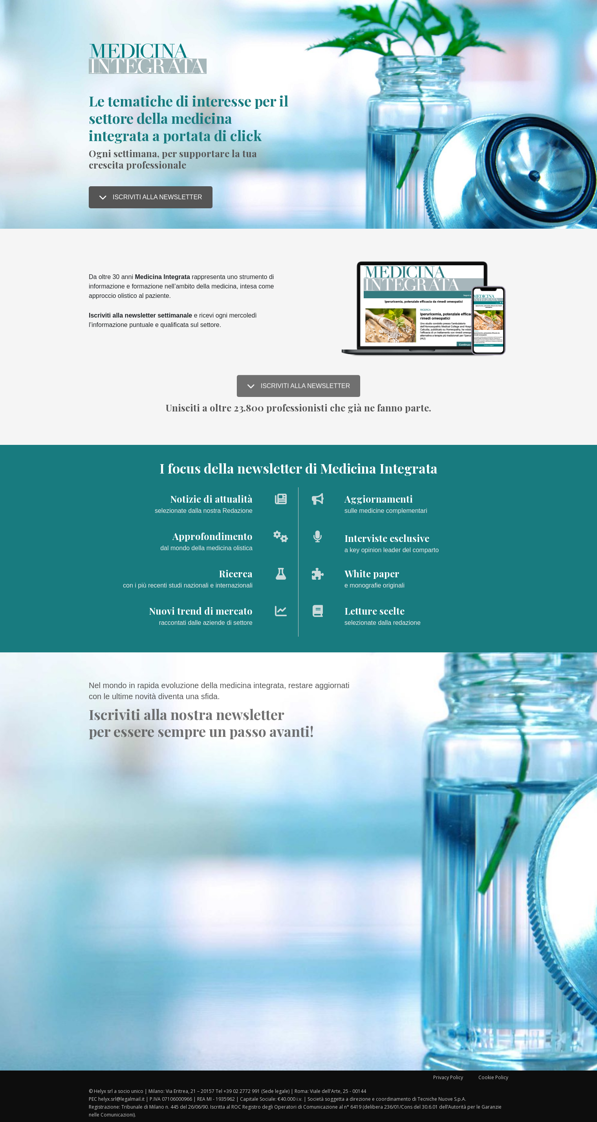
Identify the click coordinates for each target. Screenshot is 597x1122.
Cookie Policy (493, 1077)
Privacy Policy (448, 1077)
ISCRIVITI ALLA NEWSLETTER (150, 197)
